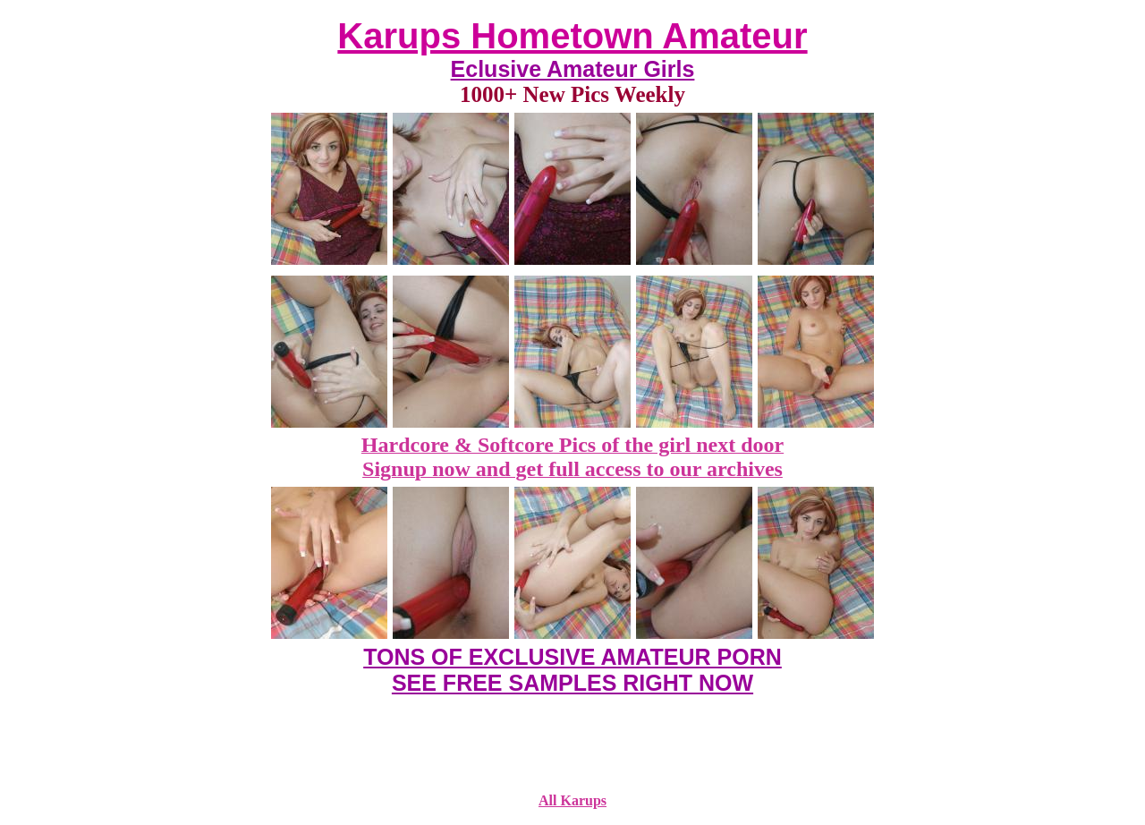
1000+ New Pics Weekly (572, 94)
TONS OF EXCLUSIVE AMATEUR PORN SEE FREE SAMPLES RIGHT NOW (572, 669)
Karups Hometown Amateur (572, 35)
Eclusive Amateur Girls (573, 68)
